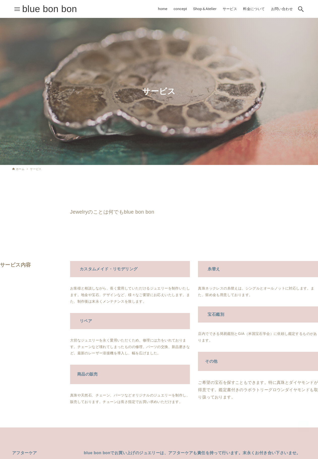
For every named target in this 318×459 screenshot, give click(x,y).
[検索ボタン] (301, 9)
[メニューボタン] (17, 9)
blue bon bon (49, 9)
